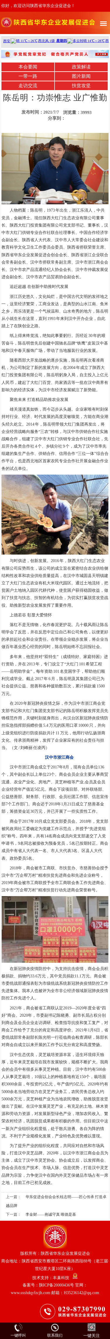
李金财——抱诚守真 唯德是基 (51, 1214)
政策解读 (81, 66)
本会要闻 (27, 66)
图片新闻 (81, 76)
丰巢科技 (61, 1277)
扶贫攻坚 (81, 85)
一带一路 (27, 76)
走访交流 (27, 85)
